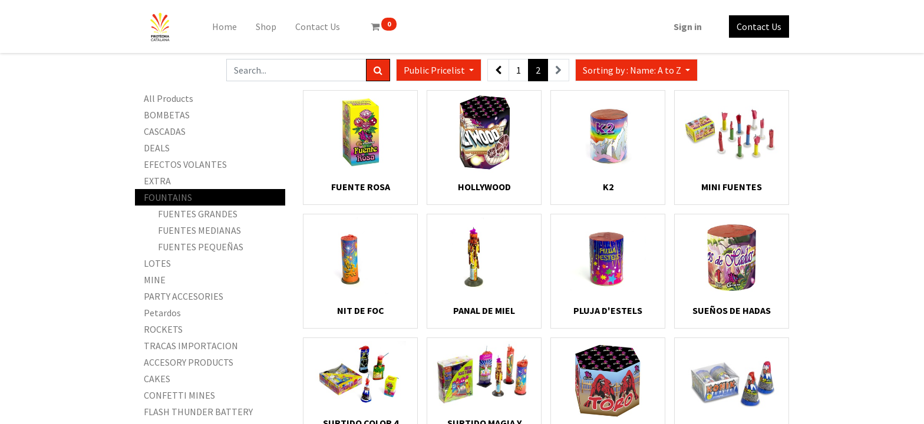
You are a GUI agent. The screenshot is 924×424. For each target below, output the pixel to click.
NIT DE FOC (360, 310)
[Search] (378, 70)
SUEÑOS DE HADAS (731, 310)
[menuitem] (224, 26)
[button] (636, 70)
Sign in (688, 26)
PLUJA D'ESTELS (607, 310)
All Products (168, 98)
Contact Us (759, 26)
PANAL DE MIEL (484, 310)
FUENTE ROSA (360, 187)
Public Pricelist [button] (435, 70)
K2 (608, 187)
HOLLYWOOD (484, 187)
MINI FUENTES (731, 187)
